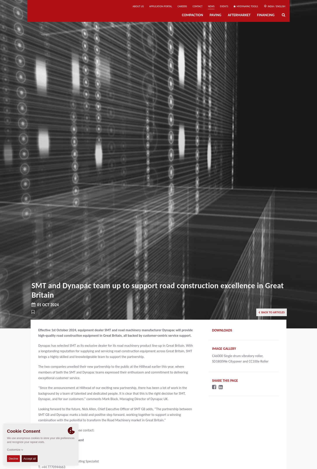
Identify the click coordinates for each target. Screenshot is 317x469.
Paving (215, 15)
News (211, 6)
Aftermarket (239, 15)
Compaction (192, 15)
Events (224, 6)
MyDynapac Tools (246, 6)
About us (138, 6)
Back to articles (271, 312)
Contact (197, 6)
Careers (182, 6)
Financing (266, 15)
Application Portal (160, 6)
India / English (274, 6)
